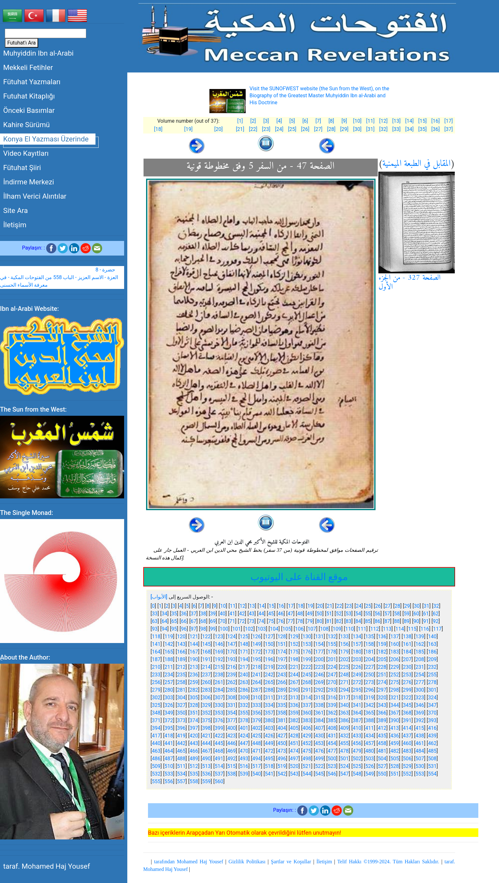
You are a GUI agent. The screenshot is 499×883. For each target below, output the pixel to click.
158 (369, 644)
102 (249, 629)
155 (331, 644)
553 (419, 774)
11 (232, 606)
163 (432, 644)
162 (419, 644)
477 (331, 751)
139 (419, 636)
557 (181, 781)
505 (394, 759)
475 (307, 751)
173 (269, 652)
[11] (370, 121)
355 (244, 713)
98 (203, 629)
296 (369, 690)
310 (256, 698)
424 (244, 736)
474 (294, 751)
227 (369, 667)
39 (213, 614)
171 (244, 652)
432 (344, 736)
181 (369, 652)
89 (407, 621)
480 (369, 751)
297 (382, 690)
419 (181, 736)
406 (307, 728)
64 (164, 621)
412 (382, 728)
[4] (279, 121)
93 (155, 629)
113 (387, 629)
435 (382, 736)
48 (300, 614)
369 (419, 713)
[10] (357, 121)
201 (331, 659)
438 (419, 736)
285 (231, 690)
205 (382, 659)
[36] (435, 129)
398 (206, 728)
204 (369, 659)
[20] (218, 129)
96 (184, 629)
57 (387, 614)
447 (244, 743)
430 (319, 736)
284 (218, 690)
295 (357, 690)
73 (252, 621)
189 (181, 659)
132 (331, 636)
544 (307, 774)
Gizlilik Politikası (246, 861)
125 (244, 636)
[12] (383, 121)
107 (311, 629)
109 (337, 629)
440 (156, 743)
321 (394, 698)
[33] (396, 129)
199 (307, 659)
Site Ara (15, 210)
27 (387, 606)
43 (252, 614)
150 (269, 644)
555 (156, 781)
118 (156, 636)
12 (242, 606)
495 (269, 759)
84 (358, 621)
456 (357, 743)
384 (319, 720)
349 (169, 713)
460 (407, 743)
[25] (292, 129)
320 (382, 698)
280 (169, 690)
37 (193, 614)
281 (181, 690)
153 (307, 644)
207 (407, 659)
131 (319, 636)
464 (169, 751)
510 (169, 766)
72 (242, 621)
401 (244, 728)
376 (218, 720)
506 (407, 759)
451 (294, 743)
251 (382, 675)
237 (206, 675)
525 (357, 766)
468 (218, 751)
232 (432, 667)
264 (256, 682)
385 (331, 720)
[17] (448, 121)
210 (156, 667)
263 (244, 682)
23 (349, 606)
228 (382, 667)
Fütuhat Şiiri (22, 167)
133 (344, 636)
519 (282, 766)
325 (156, 705)
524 (344, 766)
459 (394, 743)
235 (181, 675)
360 (307, 713)
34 (164, 614)
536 (206, 774)
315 (319, 698)
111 (362, 629)
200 (319, 659)
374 (194, 720)
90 (416, 621)
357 (269, 713)
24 (359, 606)
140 (432, 636)
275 (394, 682)
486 (156, 759)
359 (294, 713)
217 (244, 667)
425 (256, 736)
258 (181, 682)
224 (331, 667)
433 (357, 736)
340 (344, 705)
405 (294, 728)
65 (174, 621)
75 (271, 621)
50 (319, 614)
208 (419, 659)
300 (419, 690)
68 (203, 621)
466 (194, 751)
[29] (344, 129)
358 (282, 713)
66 (184, 621)
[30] (357, 129)
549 (369, 774)
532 (156, 774)
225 (344, 667)
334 (269, 705)
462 (432, 743)
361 (319, 713)
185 (419, 652)
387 (357, 720)
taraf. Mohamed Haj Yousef (46, 866)
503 (369, 759)
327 (181, 705)
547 (344, 774)
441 (169, 743)
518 (269, 766)
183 (394, 652)
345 (407, 705)
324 (432, 698)
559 (206, 781)
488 (181, 759)
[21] (240, 129)
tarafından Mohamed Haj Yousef (188, 861)
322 (407, 698)
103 (261, 629)
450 (282, 743)
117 (437, 629)
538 (231, 774)
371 (156, 720)
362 (331, 713)
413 (394, 728)
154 (319, 644)
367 (394, 713)
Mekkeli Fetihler (28, 67)
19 (310, 606)
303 (169, 698)
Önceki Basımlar (29, 110)
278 (432, 682)
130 (307, 636)
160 (394, 644)
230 (407, 667)
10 (223, 606)
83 (348, 621)
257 (169, 682)
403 (269, 728)
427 (282, 736)
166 (181, 652)
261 (218, 682)
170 (231, 652)
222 (307, 667)
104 (274, 629)
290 (294, 690)
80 (319, 621)
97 (193, 629)
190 (194, 659)
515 (231, 766)
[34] (409, 129)
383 (307, 720)
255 (432, 675)
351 (194, 713)
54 (358, 614)
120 (181, 636)
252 (394, 675)
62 (436, 614)
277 (419, 682)
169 (218, 652)
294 (344, 690)
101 (236, 629)
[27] (318, 129)
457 (369, 743)
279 (156, 690)
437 (407, 736)
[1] (240, 121)
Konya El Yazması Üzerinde (45, 139)
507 (419, 759)
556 (169, 781)
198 (294, 659)
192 (218, 659)
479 (357, 751)
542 (282, 774)
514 (218, 766)
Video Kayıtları (26, 153)
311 (269, 698)
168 (206, 652)
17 (291, 606)
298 (394, 690)
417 (156, 736)
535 (194, 774)
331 (231, 705)
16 (281, 606)
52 (339, 614)
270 (331, 682)
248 (344, 675)
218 (256, 667)
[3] (266, 121)
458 (382, 743)
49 (310, 614)
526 (369, 766)
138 (407, 636)
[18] (158, 129)
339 (331, 705)
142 (169, 644)
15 (271, 606)
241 (256, 675)
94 (164, 629)
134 (357, 636)
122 (206, 636)
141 (156, 644)
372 (169, 720)
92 (436, 621)
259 (194, 682)
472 (269, 751)
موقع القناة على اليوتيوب (299, 576)
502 (357, 759)
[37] (448, 129)
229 (394, 667)
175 (294, 652)
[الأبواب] (159, 597)
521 (307, 766)
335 (282, 705)
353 (218, 713)
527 (382, 766)
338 (319, 705)
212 (181, 667)
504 (382, 759)
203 (357, 659)
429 (307, 736)
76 (281, 621)
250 (369, 675)
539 (244, 774)
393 (432, 720)
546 (331, 774)
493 (244, 759)
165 (169, 652)
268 (307, 682)
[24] (279, 129)
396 (181, 728)
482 (394, 751)
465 (181, 751)
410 (357, 728)
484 (419, 751)
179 (344, 652)
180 (357, 652)
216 (231, 667)
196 (269, 659)
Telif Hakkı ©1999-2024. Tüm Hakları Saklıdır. (388, 861)
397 (194, 728)
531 (432, 766)
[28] (331, 129)
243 (282, 675)
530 (419, 766)
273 (369, 682)
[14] (409, 121)
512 (194, 766)
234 (169, 675)
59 (407, 614)
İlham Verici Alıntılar (35, 196)
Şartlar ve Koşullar (291, 861)
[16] (435, 121)
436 (394, 736)
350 (181, 713)
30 (417, 606)
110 (349, 629)
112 (374, 629)
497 (294, 759)
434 (369, 736)
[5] (292, 121)
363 (344, 713)
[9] (344, 121)
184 (407, 652)
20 (320, 606)
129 (294, 636)
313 (294, 698)
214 (206, 667)
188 (169, 659)
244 (294, 675)
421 (206, 736)
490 (206, 759)
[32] (383, 129)
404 (282, 728)
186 (432, 652)
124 (231, 636)
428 (294, 736)
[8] (331, 121)
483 (407, 751)
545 (319, 774)
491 (218, 759)
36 (184, 614)
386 (344, 720)
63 (155, 621)
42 (242, 614)
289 (282, 690)
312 (282, 698)
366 (382, 713)
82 (339, 621)
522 (319, 766)
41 (232, 614)
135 (369, 636)
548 (357, 774)
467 (206, 751)
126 (256, 636)
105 (287, 629)
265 (269, 682)
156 (344, 644)
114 (399, 629)
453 (319, 743)
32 (436, 606)
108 (324, 629)
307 (218, 698)
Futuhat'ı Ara (21, 43)
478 (344, 751)
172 (256, 652)
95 (174, 629)
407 (319, 728)
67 (193, 621)
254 (419, 675)
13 (252, 606)
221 (294, 667)
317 (344, 698)
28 (397, 606)
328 (194, 705)
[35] (422, 129)
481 (382, 751)
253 (407, 675)
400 (231, 728)
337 (307, 705)
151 (282, 644)
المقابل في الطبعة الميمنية (417, 164)
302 (156, 698)
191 (206, 659)
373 (181, 720)
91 (426, 621)
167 (194, 652)
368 (407, 713)
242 (269, 675)
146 (218, 644)
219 (269, 667)
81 (329, 621)
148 (244, 644)
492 (231, 759)
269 (319, 682)
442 (181, 743)
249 (357, 675)
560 (218, 781)
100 (224, 629)
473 (282, 751)
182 (382, 652)
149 (256, 644)
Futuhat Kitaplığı (29, 96)
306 (206, 698)
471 (256, 751)
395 (169, 728)
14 (262, 606)
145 (206, 644)
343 (382, 705)
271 (344, 682)
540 (256, 774)
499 (319, 759)
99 (213, 629)
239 (231, 675)
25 (368, 606)
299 (407, 690)
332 (244, 705)
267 (294, 682)
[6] (305, 121)
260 (206, 682)
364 (357, 713)
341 (357, 705)
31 (426, 606)
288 (269, 690)
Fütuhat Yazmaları (31, 82)
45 (271, 614)
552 (407, 774)
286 (244, 690)
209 (432, 659)
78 (300, 621)
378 (244, 720)
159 (382, 644)
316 (331, 698)
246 (319, 675)
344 (394, 705)
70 (222, 621)
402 (256, 728)
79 (310, 621)
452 (307, 743)
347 (432, 705)
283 (206, 690)
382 (294, 720)
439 (432, 736)
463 (156, 751)
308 (231, 698)
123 (218, 636)
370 (432, 713)
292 (319, 690)
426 (269, 736)
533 (169, 774)
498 (307, 759)
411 (369, 728)
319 (369, 698)
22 (339, 606)
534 (181, 774)
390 (394, 720)
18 (300, 606)
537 (218, 774)
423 (231, 736)
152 (294, 644)
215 (218, 667)
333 (256, 705)
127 (269, 636)
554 (432, 774)
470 (244, 751)
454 (331, 743)
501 (344, 759)
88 (397, 621)
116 (424, 629)
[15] (422, 121)
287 (256, 690)
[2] (253, 121)
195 (256, 659)
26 (378, 606)
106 (299, 629)
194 (244, 659)
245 (307, 675)
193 (231, 659)
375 (206, 720)
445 (218, 743)
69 (213, 621)
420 (194, 736)
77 (290, 621)
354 (231, 713)
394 (156, 728)
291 (307, 690)
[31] (370, 129)
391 (407, 720)
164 (156, 652)
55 (368, 614)
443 (194, 743)
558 (194, 781)
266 (282, 682)
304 (181, 698)
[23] (266, 129)
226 (357, 667)
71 (232, 621)
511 (181, 766)
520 (294, 766)
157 (357, 644)
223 (319, 667)
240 (244, 675)
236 (194, 675)
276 (407, 682)
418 (169, 736)
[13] (396, 121)
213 (194, 667)
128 (282, 636)
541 (269, 774)
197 (282, 659)
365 (369, 713)
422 (218, 736)
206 (394, 659)
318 (357, 698)
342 (369, 705)
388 (369, 720)
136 (382, 636)
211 (169, 667)
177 (319, 652)
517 (256, 766)
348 (156, 713)
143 (181, 644)
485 (432, 751)
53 (348, 614)
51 (329, 614)
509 (156, 766)
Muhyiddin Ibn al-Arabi (38, 53)
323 (419, 698)
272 (357, 682)
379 (256, 720)
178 (331, 652)
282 (194, 690)
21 (330, 606)
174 (282, 652)
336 (294, 705)
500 (331, 759)
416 (432, 728)
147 (231, 644)
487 (169, 759)
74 (261, 621)
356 (256, 713)
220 (282, 667)
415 (419, 728)
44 (261, 614)
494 (256, 759)
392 (419, 720)
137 (394, 636)
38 (203, 614)
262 (231, 682)
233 (156, 675)
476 (319, 751)
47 (290, 614)
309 (244, 698)
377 (231, 720)
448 (256, 743)
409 (344, 728)
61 (426, 614)
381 (282, 720)
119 (169, 636)
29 (407, 606)
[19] (188, 129)
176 (307, 652)
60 (416, 614)
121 (194, 636)
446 (231, 743)
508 (432, 759)
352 (206, 713)
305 (194, 698)
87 (387, 621)
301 (432, 690)
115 (412, 629)
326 (169, 705)
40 (222, 614)
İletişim (14, 225)
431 (331, 736)
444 (206, 743)
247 (331, 675)
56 (377, 614)
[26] (305, 129)
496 (282, 759)
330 (218, 705)
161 (407, 644)
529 (407, 766)
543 (294, 774)
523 (331, 766)
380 (269, 720)
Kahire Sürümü (26, 124)
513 (206, 766)
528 (394, 766)
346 (419, 705)
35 (174, 614)
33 (155, 614)
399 (218, 728)
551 (394, 774)
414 (407, 728)
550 (382, 774)
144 (194, 644)
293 (331, 690)
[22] (253, 129)
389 (382, 720)
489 (194, 759)
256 (156, 682)
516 (244, 766)
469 (231, 751)
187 (156, 659)
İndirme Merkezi (28, 182)
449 (269, 743)
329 (206, 705)
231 (419, 667)
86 (377, 621)
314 (307, 698)
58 (397, 614)
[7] (318, 121)
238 (218, 675)
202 (344, 659)
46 (281, 614)
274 (382, 682)
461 (419, 743)
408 (331, 728)
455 (344, 743)
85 (368, 621)
